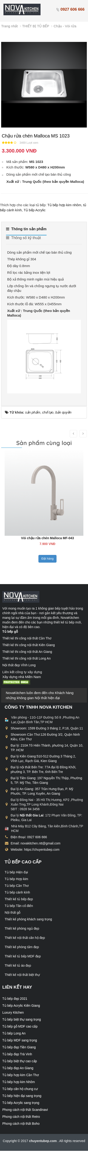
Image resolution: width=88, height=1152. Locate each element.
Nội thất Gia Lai (31, 815)
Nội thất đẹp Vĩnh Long (19, 665)
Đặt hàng (46, 563)
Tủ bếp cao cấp (23, 861)
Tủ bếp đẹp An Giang (17, 1068)
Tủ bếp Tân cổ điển (19, 906)
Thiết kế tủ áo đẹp (18, 965)
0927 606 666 (70, 9)
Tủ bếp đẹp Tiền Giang (19, 1047)
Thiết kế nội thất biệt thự (22, 975)
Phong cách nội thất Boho (21, 1123)
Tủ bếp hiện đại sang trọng (21, 1096)
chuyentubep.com (43, 1141)
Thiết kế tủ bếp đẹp (19, 899)
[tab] (26, 231)
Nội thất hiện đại (47, 698)
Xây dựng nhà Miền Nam (21, 677)
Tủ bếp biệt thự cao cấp (19, 1061)
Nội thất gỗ (12, 912)
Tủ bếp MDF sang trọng (19, 1040)
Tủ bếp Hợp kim (16, 879)
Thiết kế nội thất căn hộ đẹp (25, 938)
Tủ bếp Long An (13, 1033)
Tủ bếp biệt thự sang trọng (21, 1019)
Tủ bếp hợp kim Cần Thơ (20, 1075)
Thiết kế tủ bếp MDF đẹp (23, 956)
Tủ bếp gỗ (10, 631)
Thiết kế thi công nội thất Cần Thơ (26, 638)
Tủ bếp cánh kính (17, 892)
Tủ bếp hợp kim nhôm (64, 205)
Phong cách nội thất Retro (21, 1116)
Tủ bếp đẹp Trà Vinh (17, 1054)
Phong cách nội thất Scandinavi (25, 1110)
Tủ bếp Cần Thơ (17, 885)
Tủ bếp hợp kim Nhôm (18, 1082)
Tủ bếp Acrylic (35, 210)
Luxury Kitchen (13, 1012)
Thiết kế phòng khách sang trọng (28, 919)
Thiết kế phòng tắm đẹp (22, 947)
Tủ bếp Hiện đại (16, 872)
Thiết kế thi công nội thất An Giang (27, 652)
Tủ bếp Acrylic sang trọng (20, 1103)
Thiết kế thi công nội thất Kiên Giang (28, 645)
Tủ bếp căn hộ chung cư (20, 1089)
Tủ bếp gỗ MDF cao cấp (20, 1026)
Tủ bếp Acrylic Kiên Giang (21, 1005)
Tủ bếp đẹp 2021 (14, 998)
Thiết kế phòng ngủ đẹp (22, 928)
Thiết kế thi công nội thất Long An (26, 658)
